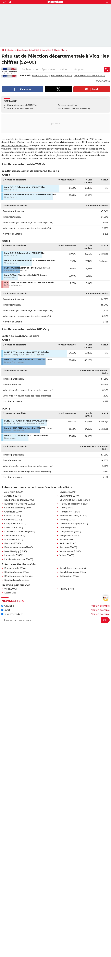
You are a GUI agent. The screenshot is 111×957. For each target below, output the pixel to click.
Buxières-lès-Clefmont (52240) (19, 504)
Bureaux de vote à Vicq (67, 105)
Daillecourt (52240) (13, 527)
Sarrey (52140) (66, 539)
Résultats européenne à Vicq (74, 568)
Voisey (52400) (67, 555)
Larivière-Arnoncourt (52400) (18, 559)
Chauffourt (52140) (13, 511)
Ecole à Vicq (10, 592)
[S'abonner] (55, 620)
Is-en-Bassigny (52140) (15, 551)
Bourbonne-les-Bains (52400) (19, 500)
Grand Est (46, 50)
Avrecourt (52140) (12, 496)
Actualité (7, 605)
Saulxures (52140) (68, 543)
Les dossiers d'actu (12, 614)
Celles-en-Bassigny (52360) (17, 507)
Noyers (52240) (67, 519)
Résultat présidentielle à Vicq (18, 576)
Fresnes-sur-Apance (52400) (18, 547)
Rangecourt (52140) (69, 535)
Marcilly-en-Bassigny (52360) (74, 504)
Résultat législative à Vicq (16, 580)
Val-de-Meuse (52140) (70, 551)
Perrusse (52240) (68, 527)
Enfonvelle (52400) (13, 539)
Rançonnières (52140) (70, 531)
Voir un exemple (100, 605)
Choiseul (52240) (12, 515)
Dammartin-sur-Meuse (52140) (19, 531)
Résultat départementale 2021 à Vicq (22, 105)
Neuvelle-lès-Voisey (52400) (73, 515)
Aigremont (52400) (13, 492)
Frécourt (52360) (12, 543)
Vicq (59, 108)
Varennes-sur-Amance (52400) (89, 75)
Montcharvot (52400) (70, 511)
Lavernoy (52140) (40, 75)
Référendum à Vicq (69, 576)
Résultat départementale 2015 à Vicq (22, 108)
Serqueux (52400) (68, 547)
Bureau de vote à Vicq (15, 568)
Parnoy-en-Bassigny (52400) (74, 523)
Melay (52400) (66, 507)
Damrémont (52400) (61, 75)
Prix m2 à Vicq (67, 589)
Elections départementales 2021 (23, 50)
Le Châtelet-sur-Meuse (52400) (75, 500)
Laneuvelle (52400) (13, 555)
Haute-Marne (60, 50)
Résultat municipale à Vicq (73, 572)
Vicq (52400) (10, 589)
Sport (5, 610)
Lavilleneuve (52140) (69, 496)
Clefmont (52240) (13, 519)
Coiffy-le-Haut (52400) (15, 523)
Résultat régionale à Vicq (16, 572)
